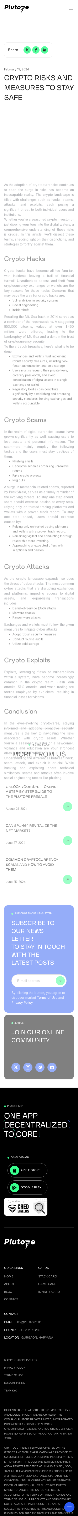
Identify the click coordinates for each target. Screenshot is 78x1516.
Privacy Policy (22, 1006)
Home (8, 1276)
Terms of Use (47, 1001)
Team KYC (10, 1390)
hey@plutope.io (28, 1322)
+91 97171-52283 (28, 1330)
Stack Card (47, 1276)
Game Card (47, 1284)
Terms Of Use (13, 1375)
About (9, 1284)
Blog (8, 1291)
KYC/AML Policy (14, 1383)
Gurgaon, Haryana (37, 1337)
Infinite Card (49, 1291)
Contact (11, 1299)
